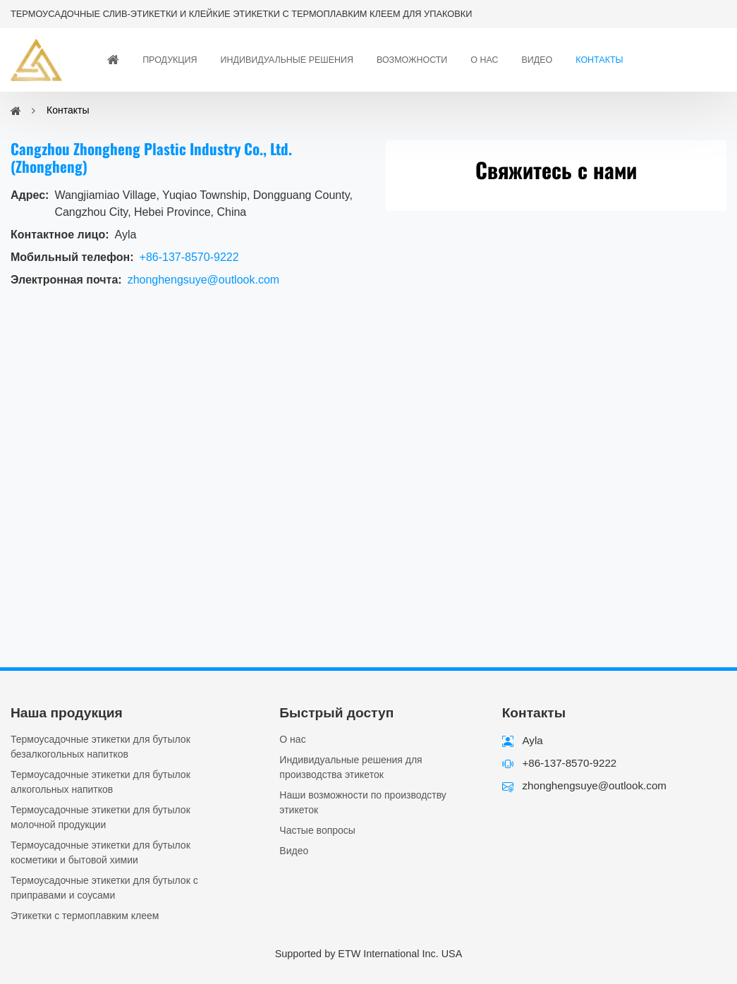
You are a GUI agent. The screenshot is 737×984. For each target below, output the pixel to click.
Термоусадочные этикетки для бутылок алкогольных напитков (100, 782)
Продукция (169, 60)
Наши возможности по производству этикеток (362, 802)
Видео (537, 60)
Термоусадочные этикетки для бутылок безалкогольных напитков (100, 747)
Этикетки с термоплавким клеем (85, 915)
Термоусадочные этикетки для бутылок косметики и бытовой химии (100, 852)
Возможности (412, 60)
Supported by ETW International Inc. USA (369, 953)
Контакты (599, 60)
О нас (484, 60)
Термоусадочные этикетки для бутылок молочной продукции (100, 817)
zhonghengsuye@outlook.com (204, 280)
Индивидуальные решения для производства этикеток (350, 767)
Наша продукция (67, 712)
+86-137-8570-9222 (189, 257)
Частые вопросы (317, 830)
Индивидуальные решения (287, 60)
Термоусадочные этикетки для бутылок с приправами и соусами (104, 888)
